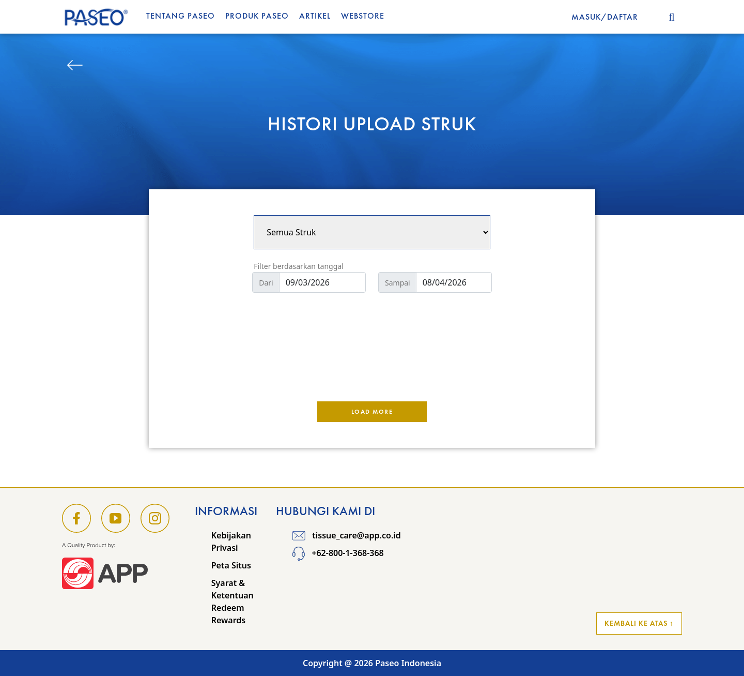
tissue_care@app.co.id (346, 535)
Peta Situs (231, 565)
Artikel (315, 15)
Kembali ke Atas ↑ (639, 623)
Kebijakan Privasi (231, 541)
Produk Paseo (257, 15)
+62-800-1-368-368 (338, 553)
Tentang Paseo (180, 15)
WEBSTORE (362, 15)
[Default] (322, 282)
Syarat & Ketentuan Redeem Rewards (232, 601)
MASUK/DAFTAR (604, 16)
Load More (372, 412)
